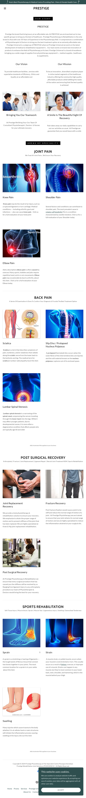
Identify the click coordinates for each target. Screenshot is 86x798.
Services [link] (24, 789)
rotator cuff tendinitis (54, 212)
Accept (61, 790)
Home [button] (9, 789)
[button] (5, 8)
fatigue (63, 664)
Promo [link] (16, 789)
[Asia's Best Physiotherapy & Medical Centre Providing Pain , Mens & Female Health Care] (43, 2)
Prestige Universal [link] (36, 789)
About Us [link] (27, 792)
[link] (41, 9)
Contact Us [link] (37, 792)
